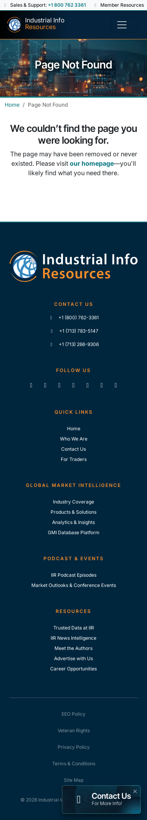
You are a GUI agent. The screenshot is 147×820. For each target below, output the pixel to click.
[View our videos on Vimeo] (88, 385)
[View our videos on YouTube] (74, 385)
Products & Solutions (73, 512)
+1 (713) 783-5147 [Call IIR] (73, 331)
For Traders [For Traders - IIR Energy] (74, 459)
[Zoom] (116, 385)
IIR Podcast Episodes (73, 575)
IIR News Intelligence (73, 638)
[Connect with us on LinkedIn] (31, 385)
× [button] (135, 790)
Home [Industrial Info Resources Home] (12, 105)
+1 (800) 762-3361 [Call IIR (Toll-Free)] (73, 317)
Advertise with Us (73, 658)
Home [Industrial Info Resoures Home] (73, 428)
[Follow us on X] (60, 385)
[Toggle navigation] (124, 25)
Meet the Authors (73, 648)
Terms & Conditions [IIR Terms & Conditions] (73, 763)
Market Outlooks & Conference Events (73, 585)
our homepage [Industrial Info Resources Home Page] (92, 163)
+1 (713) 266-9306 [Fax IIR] (74, 344)
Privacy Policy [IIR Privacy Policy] (74, 747)
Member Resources (118, 5)
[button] (6, 5)
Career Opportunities (73, 669)
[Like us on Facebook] (45, 385)
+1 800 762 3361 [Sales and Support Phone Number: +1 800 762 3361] (67, 5)
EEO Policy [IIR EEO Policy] (73, 714)
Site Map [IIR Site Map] (73, 780)
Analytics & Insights (73, 522)
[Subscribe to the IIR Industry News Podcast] (102, 385)
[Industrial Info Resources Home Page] (35, 25)
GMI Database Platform (74, 532)
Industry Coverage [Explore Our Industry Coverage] (73, 502)
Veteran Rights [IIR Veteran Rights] (74, 730)
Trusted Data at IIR (73, 628)
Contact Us (73, 449)
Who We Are (73, 439)
